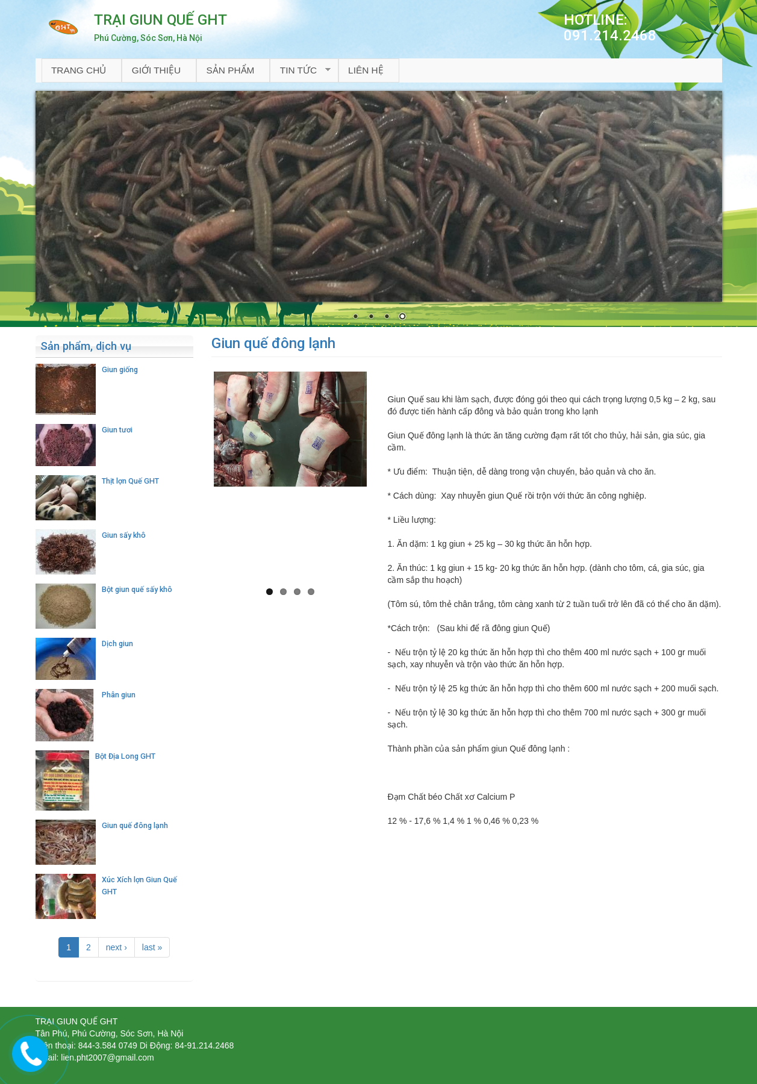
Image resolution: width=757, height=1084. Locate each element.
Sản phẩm (230, 70)
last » (152, 947)
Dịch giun (117, 643)
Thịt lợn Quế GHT (130, 480)
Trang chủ (78, 70)
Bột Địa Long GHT (125, 756)
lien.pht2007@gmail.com (107, 1057)
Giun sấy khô (124, 535)
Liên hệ (366, 70)
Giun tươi (117, 429)
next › (116, 947)
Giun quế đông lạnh (135, 825)
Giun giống (120, 369)
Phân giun (119, 694)
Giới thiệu (156, 70)
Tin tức (300, 70)
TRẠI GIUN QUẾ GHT (160, 19)
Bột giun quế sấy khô (137, 589)
